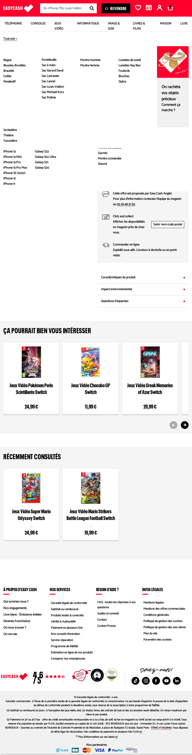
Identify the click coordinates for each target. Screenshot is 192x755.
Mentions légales (153, 601)
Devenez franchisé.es (16, 621)
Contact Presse (105, 626)
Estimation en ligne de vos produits (72, 653)
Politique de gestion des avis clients (164, 627)
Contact (101, 620)
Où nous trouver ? (14, 627)
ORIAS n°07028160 (161, 728)
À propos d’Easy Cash (20, 589)
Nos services (60, 589)
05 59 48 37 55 (126, 204)
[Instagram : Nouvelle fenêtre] (146, 681)
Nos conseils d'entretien (65, 634)
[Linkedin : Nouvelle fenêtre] (177, 681)
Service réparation (61, 640)
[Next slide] (185, 425)
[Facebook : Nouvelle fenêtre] (156, 681)
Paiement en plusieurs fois (66, 627)
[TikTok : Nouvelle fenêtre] (136, 681)
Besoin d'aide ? (107, 589)
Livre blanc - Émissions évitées (22, 614)
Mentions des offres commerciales (164, 608)
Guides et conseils (107, 613)
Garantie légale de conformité (69, 601)
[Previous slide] (173, 425)
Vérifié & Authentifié (63, 621)
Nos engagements (15, 608)
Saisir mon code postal (167, 224)
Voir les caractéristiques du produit (49, 152)
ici (141, 732)
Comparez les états (178, 91)
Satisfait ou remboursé (64, 608)
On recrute (10, 634)
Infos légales (152, 589)
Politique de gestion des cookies (162, 621)
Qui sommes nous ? (15, 601)
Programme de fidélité (64, 647)
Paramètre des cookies (157, 640)
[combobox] (68, 8)
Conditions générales (155, 614)
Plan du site (149, 634)
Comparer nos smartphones (68, 660)
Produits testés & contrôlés (67, 614)
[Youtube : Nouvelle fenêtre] (166, 681)
